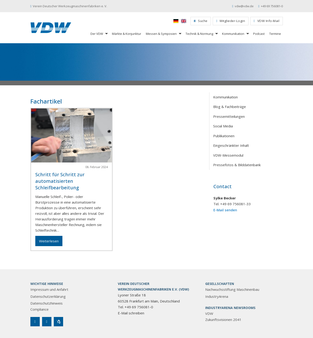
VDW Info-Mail (266, 21)
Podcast (259, 34)
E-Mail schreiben (131, 313)
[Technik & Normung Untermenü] (216, 33)
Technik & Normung (199, 34)
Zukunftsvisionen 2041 (223, 319)
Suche (201, 21)
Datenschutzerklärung (48, 296)
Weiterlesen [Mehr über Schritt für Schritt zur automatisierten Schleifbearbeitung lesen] (49, 241)
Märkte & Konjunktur (126, 34)
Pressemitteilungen (229, 116)
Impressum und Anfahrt (49, 289)
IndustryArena (216, 296)
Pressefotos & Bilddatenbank (237, 164)
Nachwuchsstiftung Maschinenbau (232, 289)
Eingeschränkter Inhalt (231, 145)
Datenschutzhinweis (46, 303)
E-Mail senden (225, 210)
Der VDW (96, 34)
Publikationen (223, 135)
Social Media (223, 126)
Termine (275, 34)
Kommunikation (233, 34)
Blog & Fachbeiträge (229, 106)
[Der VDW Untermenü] (106, 33)
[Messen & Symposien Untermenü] (180, 33)
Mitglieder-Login (230, 21)
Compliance (39, 309)
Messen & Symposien (161, 34)
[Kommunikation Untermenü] (247, 33)
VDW (209, 313)
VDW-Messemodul (228, 155)
